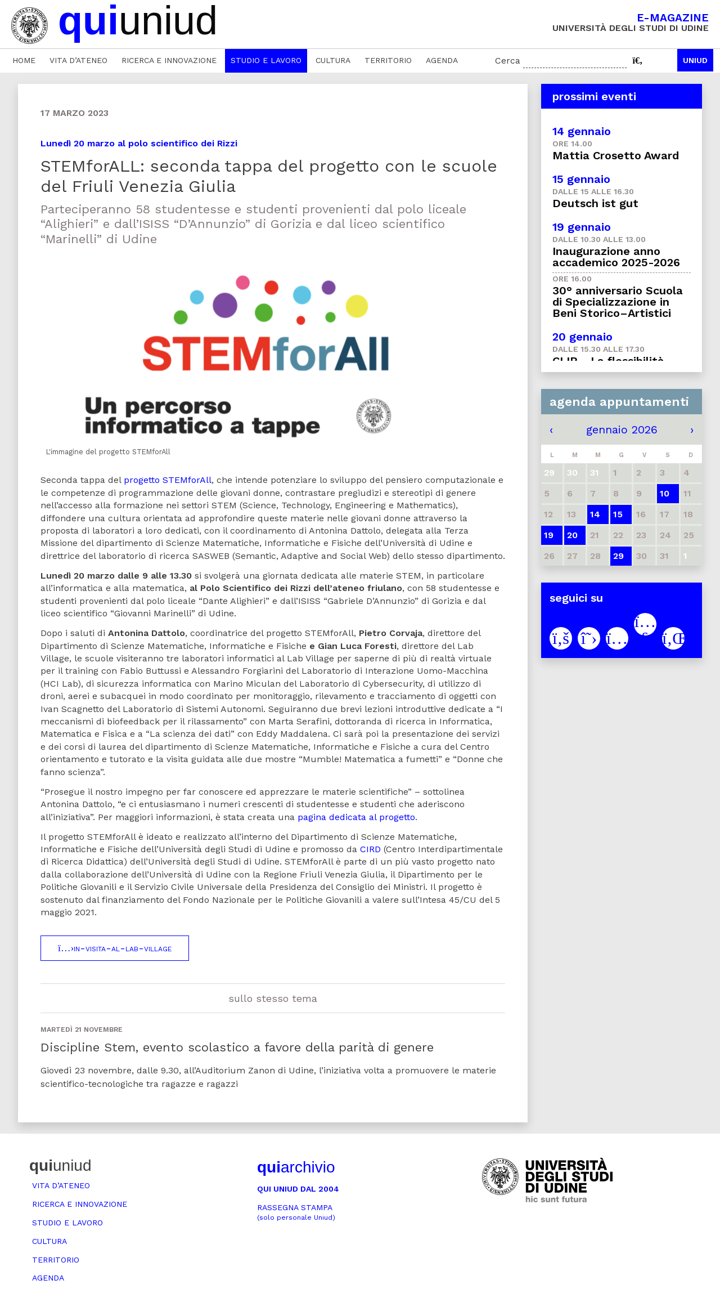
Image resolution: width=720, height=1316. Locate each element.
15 (618, 514)
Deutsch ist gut (595, 203)
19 (549, 535)
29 (618, 555)
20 (572, 535)
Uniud (695, 60)
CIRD (370, 849)
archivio (296, 1167)
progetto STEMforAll (168, 480)
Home (23, 60)
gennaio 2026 (622, 429)
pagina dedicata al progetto (356, 817)
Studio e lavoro (266, 60)
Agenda (442, 60)
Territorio (388, 60)
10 (664, 493)
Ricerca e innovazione (169, 60)
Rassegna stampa (296, 1212)
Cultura (333, 60)
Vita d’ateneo (78, 60)
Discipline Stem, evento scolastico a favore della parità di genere (237, 1047)
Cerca (507, 60)
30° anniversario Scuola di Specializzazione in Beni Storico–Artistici (617, 302)
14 (595, 514)
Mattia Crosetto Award (615, 155)
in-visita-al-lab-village (115, 948)
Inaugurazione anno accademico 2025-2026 (616, 256)
